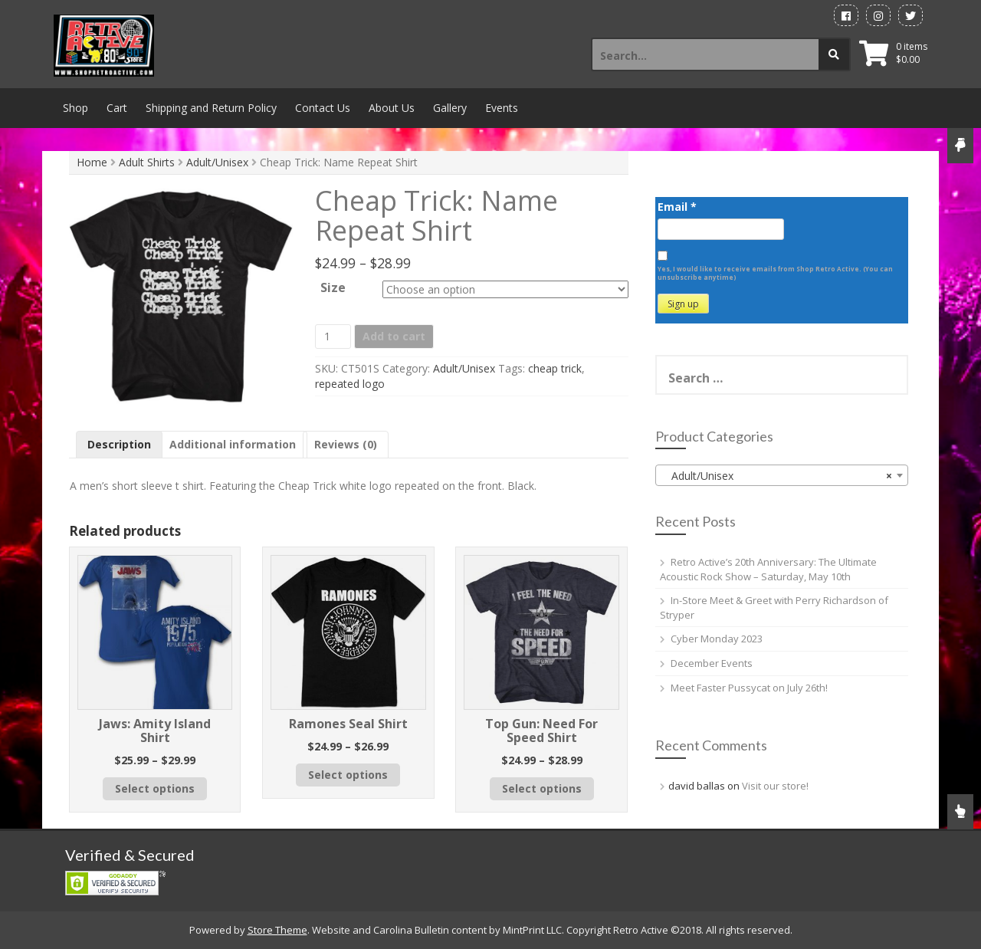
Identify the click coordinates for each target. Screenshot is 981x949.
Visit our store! (775, 786)
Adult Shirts (147, 162)
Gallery (450, 107)
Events (501, 107)
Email (677, 206)
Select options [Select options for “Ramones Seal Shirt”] (348, 774)
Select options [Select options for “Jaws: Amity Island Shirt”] (155, 788)
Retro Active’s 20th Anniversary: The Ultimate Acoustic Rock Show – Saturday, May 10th (768, 569)
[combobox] (781, 475)
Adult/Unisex (217, 162)
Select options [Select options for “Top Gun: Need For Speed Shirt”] (542, 788)
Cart (117, 107)
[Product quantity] (333, 336)
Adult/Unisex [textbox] (777, 476)
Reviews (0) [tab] (345, 444)
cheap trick (555, 368)
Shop (75, 107)
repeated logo (350, 383)
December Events (712, 663)
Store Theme (277, 930)
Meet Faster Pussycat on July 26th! (749, 688)
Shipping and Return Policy (211, 107)
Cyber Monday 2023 (717, 638)
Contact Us (322, 107)
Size (333, 287)
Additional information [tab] (232, 444)
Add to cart (394, 336)
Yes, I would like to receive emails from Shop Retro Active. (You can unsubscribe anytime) (775, 272)
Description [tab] (119, 444)
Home (92, 162)
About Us (392, 107)
